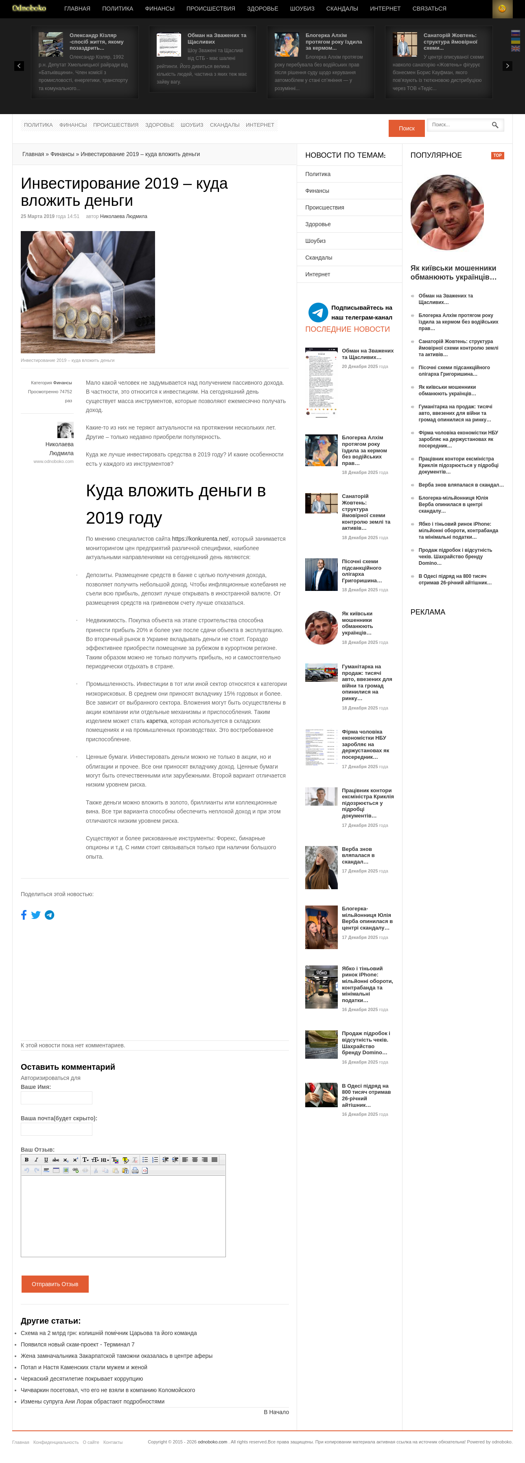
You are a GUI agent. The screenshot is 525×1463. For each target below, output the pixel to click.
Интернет (385, 9)
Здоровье (262, 9)
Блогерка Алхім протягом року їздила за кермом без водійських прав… (364, 450)
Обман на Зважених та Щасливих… (368, 354)
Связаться (429, 9)
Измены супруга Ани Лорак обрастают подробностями (92, 1401)
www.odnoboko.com (54, 461)
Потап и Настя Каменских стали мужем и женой (84, 1367)
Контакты (113, 1442)
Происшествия (210, 9)
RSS (502, 9)
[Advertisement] (223, 288)
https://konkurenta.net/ (200, 538)
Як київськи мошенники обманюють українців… (357, 623)
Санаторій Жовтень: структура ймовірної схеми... (450, 41)
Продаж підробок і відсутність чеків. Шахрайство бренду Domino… (366, 1042)
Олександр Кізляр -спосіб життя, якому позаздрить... (97, 41)
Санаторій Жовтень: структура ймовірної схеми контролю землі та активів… (366, 512)
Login (482, 9)
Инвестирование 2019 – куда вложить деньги (140, 154)
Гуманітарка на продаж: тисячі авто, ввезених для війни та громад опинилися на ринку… (367, 682)
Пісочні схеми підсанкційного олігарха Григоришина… (362, 571)
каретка (157, 721)
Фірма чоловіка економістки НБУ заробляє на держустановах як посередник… (365, 744)
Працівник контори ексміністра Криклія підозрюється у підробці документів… (368, 803)
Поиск (407, 128)
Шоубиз (302, 9)
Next (507, 66)
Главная (77, 9)
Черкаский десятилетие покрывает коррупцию (82, 1378)
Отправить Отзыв (55, 1284)
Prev (19, 66)
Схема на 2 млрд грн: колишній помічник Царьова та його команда (109, 1333)
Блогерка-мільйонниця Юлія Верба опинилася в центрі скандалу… (367, 918)
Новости (29, 9)
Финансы (160, 9)
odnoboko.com (212, 1441)
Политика (117, 9)
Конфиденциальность (56, 1442)
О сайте (91, 1442)
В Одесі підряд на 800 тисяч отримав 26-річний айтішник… (366, 1095)
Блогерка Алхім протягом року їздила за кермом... (334, 41)
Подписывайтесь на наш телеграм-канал (350, 312)
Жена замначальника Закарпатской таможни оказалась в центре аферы (116, 1356)
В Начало (276, 1412)
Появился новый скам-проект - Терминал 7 (78, 1344)
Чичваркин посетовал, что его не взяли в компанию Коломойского (108, 1390)
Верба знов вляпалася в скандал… (358, 855)
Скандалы (342, 9)
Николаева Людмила (123, 216)
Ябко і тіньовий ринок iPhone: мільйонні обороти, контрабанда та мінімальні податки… (367, 984)
